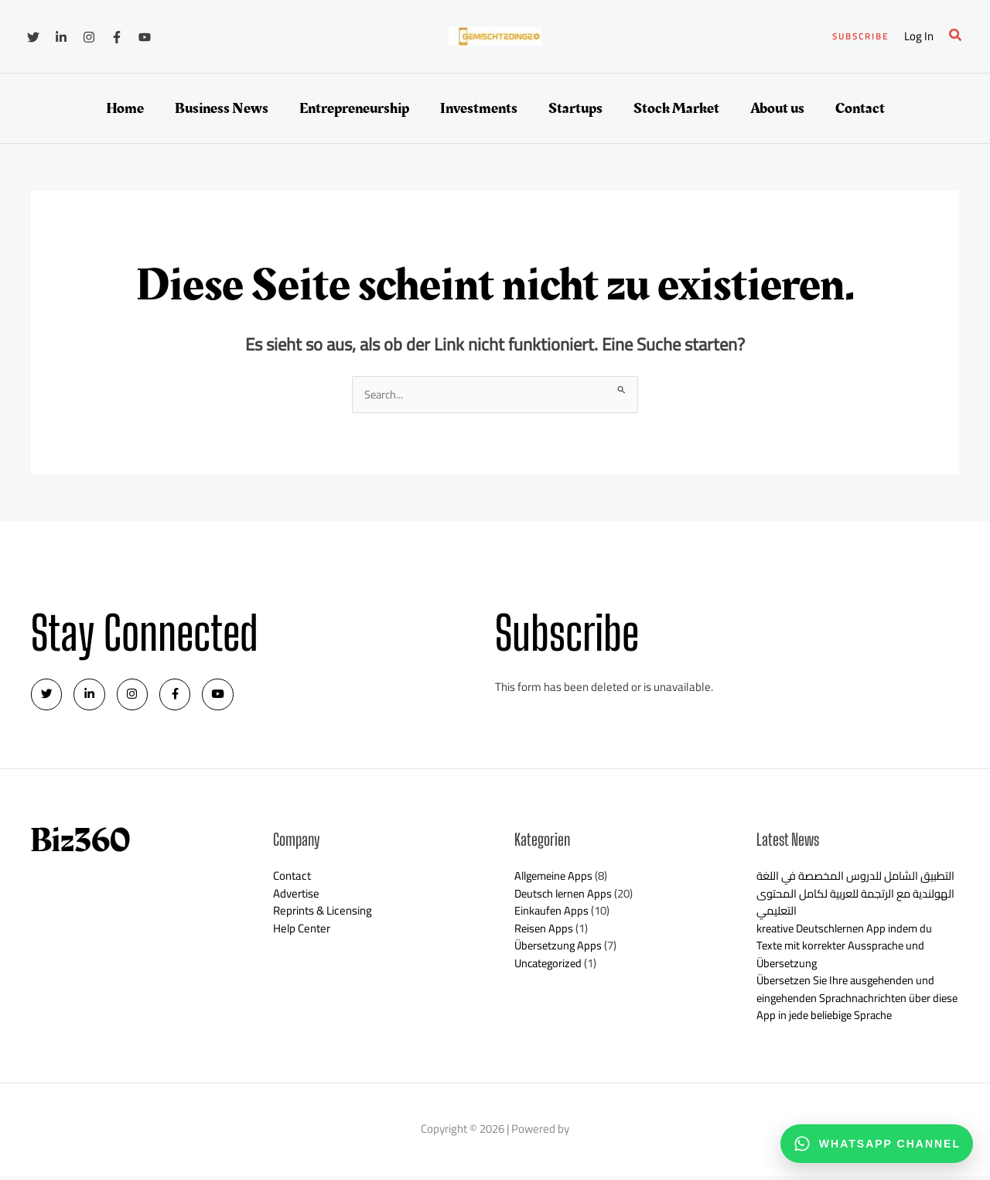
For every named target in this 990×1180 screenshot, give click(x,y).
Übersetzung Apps (559, 950)
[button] (860, 36)
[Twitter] (33, 37)
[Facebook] (117, 37)
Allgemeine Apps (556, 880)
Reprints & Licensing (322, 915)
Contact (292, 880)
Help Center (302, 932)
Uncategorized (550, 967)
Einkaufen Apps (552, 915)
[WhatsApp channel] (876, 1143)
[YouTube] (144, 37)
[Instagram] (89, 37)
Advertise (296, 897)
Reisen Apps (544, 932)
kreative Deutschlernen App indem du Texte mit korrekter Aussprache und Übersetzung (848, 949)
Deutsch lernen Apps (565, 897)
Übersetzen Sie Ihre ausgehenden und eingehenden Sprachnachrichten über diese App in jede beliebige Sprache (849, 1002)
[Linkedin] (61, 37)
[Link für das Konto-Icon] (919, 37)
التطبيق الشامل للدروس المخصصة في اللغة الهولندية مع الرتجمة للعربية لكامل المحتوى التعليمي (851, 897)
